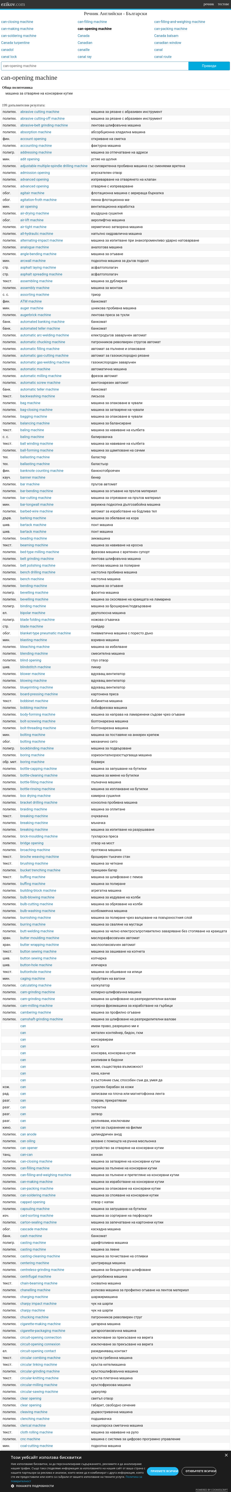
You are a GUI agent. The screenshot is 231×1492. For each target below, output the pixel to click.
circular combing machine (40, 1358)
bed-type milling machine (39, 552)
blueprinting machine (36, 687)
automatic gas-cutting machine (44, 355)
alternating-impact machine (41, 240)
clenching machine (35, 1419)
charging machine (34, 1297)
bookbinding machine (37, 748)
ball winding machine (36, 443)
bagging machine (33, 416)
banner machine (32, 477)
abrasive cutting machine (39, 112)
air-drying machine (34, 213)
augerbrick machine (35, 315)
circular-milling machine (38, 1385)
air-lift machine (31, 220)
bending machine (33, 586)
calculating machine (36, 985)
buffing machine (32, 877)
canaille (84, 50)
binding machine (33, 606)
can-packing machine (170, 29)
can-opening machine (95, 29)
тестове (223, 4)
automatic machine (35, 369)
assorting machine (34, 295)
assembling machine (36, 281)
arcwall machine (33, 261)
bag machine (30, 403)
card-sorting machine (36, 1215)
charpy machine (32, 1310)
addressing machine (36, 152)
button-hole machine (36, 965)
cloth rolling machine (36, 1432)
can (23, 1026)
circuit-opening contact (38, 1351)
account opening (33, 139)
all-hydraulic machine (36, 234)
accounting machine (36, 146)
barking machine (33, 518)
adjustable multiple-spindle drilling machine (54, 166)
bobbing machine (33, 708)
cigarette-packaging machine (42, 1331)
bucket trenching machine (40, 870)
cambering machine (35, 1012)
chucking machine (34, 1317)
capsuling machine (35, 1209)
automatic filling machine (39, 349)
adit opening (30, 159)
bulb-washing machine (37, 911)
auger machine (31, 308)
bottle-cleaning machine (38, 775)
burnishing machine (35, 918)
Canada (84, 36)
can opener (29, 1148)
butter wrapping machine (39, 945)
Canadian (85, 43)
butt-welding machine (37, 931)
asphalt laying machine (38, 267)
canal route (162, 57)
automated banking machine (42, 322)
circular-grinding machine (40, 1371)
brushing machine (34, 863)
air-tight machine (33, 227)
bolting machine (32, 735)
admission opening (35, 173)
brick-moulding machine (39, 836)
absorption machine (35, 132)
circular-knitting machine (39, 1378)
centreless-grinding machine (42, 1270)
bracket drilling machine (38, 802)
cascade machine (34, 1229)
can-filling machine (92, 22)
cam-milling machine (36, 1006)
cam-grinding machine (37, 992)
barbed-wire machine (36, 511)
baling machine (32, 430)
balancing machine (35, 423)
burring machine (32, 924)
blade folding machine (37, 620)
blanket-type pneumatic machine (45, 633)
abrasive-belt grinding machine (44, 125)
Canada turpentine (15, 43)
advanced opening (34, 179)
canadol (7, 50)
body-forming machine (37, 714)
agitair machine (32, 193)
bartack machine (33, 525)
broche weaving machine (39, 857)
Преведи (209, 66)
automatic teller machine (39, 389)
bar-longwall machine (36, 504)
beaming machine (34, 545)
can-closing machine (17, 22)
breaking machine (34, 816)
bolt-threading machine (38, 728)
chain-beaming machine (38, 1283)
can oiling (27, 1141)
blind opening (30, 660)
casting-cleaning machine (40, 1256)
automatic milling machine (40, 376)
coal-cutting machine (36, 1446)
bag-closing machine (36, 410)
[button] (78, 1486)
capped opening (32, 1202)
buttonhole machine (35, 972)
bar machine (30, 484)
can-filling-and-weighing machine (179, 22)
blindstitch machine (35, 667)
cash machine (31, 1236)
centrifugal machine (35, 1276)
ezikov (13, 4)
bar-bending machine (36, 491)
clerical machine (33, 1425)
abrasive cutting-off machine (42, 118)
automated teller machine (40, 328)
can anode (28, 1134)
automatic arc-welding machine (44, 335)
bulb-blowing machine (37, 897)
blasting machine (33, 640)
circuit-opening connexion (40, 1344)
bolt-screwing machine (37, 721)
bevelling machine (34, 592)
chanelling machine (35, 1290)
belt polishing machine (37, 565)
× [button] (226, 1455)
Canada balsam (166, 36)
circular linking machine (38, 1364)
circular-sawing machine (39, 1392)
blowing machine (33, 680)
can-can (26, 1155)
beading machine (33, 538)
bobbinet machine (34, 701)
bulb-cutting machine (36, 904)
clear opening (30, 1398)
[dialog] (115, 1471)
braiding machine (33, 809)
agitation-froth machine (38, 200)
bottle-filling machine (36, 782)
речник (208, 4)
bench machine (32, 579)
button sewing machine (38, 951)
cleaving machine (33, 1412)
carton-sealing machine (38, 1222)
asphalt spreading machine (41, 274)
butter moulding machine (39, 938)
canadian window (167, 43)
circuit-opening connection (41, 1337)
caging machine (32, 978)
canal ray (85, 57)
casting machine (33, 1243)
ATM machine (31, 301)
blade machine (31, 626)
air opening (29, 206)
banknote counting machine (41, 471)
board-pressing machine (39, 694)
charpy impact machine (38, 1304)
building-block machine (38, 890)
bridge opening (31, 843)
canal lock (9, 57)
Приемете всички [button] (164, 1471)
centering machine (34, 1263)
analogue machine (34, 247)
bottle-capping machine (38, 769)
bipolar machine (32, 613)
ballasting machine (35, 457)
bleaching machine (35, 647)
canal (158, 50)
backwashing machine (37, 396)
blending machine (34, 653)
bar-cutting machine (35, 498)
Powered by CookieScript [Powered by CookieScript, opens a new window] (212, 1489)
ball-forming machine (36, 450)
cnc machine (30, 1439)
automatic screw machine (40, 383)
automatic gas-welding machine (45, 362)
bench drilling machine (37, 572)
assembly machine (34, 288)
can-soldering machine (18, 36)
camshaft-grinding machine (41, 1019)
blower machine (32, 674)
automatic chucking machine (42, 342)
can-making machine (17, 29)
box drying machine (35, 796)
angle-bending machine (38, 254)
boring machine (32, 755)
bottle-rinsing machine (37, 789)
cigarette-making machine (40, 1324)
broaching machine (35, 850)
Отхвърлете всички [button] (201, 1471)
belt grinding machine (37, 559)
